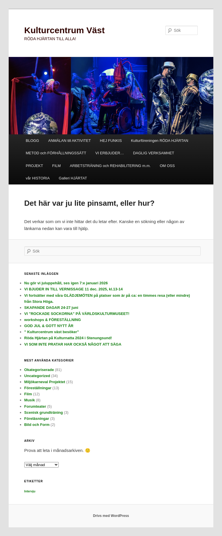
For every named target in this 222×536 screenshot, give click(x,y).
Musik (29, 400)
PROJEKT (34, 166)
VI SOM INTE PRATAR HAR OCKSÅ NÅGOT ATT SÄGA (72, 344)
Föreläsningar (36, 418)
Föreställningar (37, 388)
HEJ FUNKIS (111, 140)
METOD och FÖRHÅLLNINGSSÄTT (56, 153)
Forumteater (35, 406)
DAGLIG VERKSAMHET (153, 153)
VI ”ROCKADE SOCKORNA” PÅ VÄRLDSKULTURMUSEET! (77, 313)
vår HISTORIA (38, 178)
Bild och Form (36, 424)
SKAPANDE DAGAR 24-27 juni (51, 307)
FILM (56, 166)
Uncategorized (37, 376)
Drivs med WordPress (111, 516)
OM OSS (167, 166)
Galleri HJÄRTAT (73, 178)
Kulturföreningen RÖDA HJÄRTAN (159, 140)
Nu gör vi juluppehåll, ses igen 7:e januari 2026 (66, 283)
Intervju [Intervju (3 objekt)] (30, 491)
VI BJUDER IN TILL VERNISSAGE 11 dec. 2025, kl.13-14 (73, 289)
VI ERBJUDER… (109, 153)
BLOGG (32, 140)
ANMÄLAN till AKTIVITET (69, 140)
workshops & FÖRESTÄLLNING (52, 320)
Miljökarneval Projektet (44, 382)
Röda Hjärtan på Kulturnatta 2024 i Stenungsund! (68, 338)
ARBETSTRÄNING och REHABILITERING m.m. (110, 166)
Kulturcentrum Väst (64, 30)
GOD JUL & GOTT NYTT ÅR (48, 326)
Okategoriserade (39, 370)
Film (28, 394)
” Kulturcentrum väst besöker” (51, 332)
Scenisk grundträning (43, 412)
